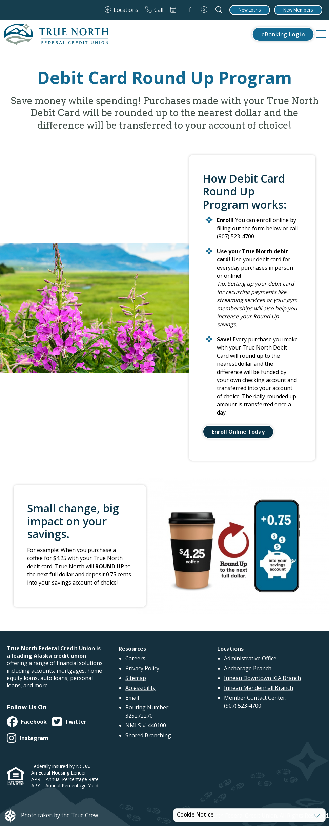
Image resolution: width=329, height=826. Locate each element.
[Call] (154, 10)
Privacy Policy (142, 668)
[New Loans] (249, 10)
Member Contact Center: (255, 697)
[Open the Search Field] (219, 10)
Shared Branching (148, 735)
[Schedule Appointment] (174, 10)
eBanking (283, 34)
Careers (135, 658)
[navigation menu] (321, 34)
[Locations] (121, 10)
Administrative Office (250, 658)
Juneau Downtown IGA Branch (262, 678)
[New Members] (298, 10)
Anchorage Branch (247, 668)
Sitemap (135, 678)
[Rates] (190, 10)
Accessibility (140, 688)
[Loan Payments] (205, 10)
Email (132, 697)
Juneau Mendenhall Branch (258, 688)
